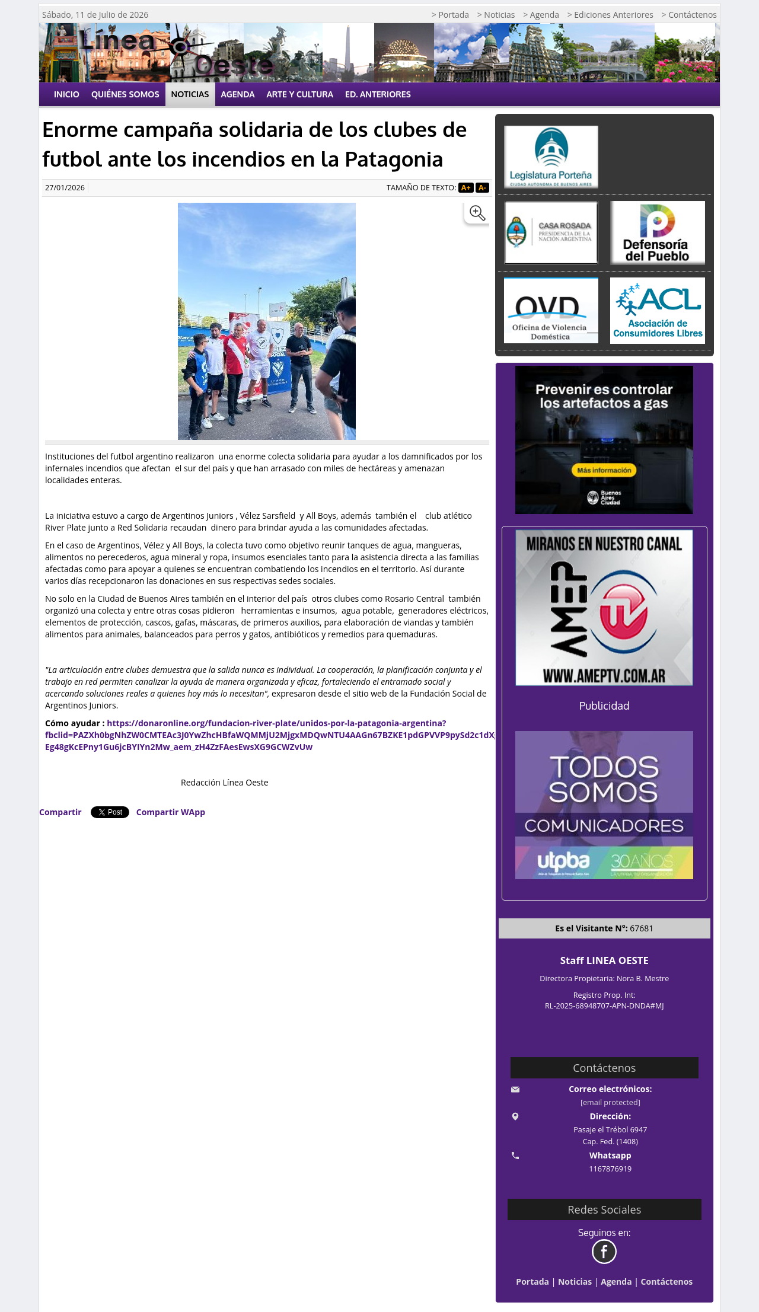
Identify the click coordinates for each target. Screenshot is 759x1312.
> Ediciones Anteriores (610, 14)
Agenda (238, 94)
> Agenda (541, 14)
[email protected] (610, 1102)
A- (482, 188)
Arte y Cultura (300, 94)
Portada (532, 1281)
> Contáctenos (689, 14)
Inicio (66, 94)
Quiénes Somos (125, 94)
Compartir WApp (170, 812)
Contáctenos (667, 1281)
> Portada (450, 14)
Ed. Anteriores (378, 94)
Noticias (190, 94)
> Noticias (496, 14)
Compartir (60, 812)
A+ (466, 188)
